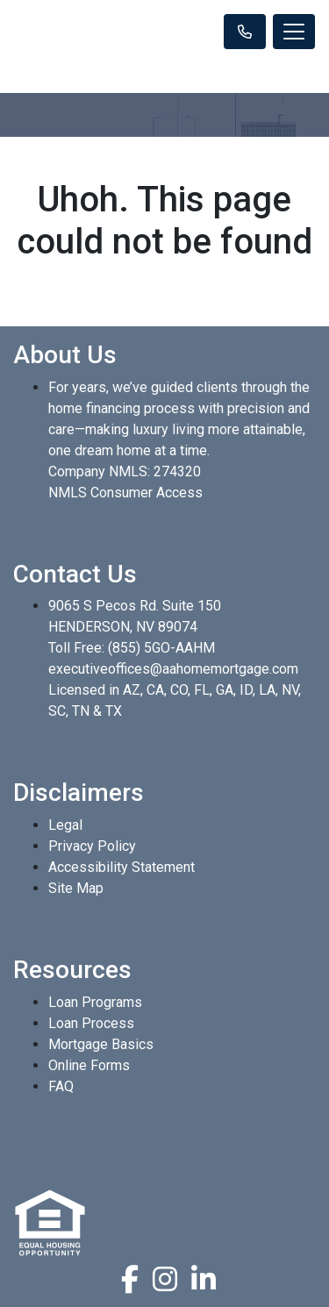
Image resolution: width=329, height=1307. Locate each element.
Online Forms (89, 1065)
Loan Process (91, 1023)
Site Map (76, 888)
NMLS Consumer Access (125, 492)
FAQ (61, 1086)
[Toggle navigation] (294, 31)
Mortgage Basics (101, 1044)
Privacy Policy (92, 846)
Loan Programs (95, 1002)
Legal (65, 825)
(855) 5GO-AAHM (161, 647)
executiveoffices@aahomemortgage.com (173, 669)
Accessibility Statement (121, 867)
